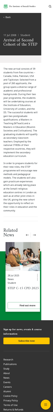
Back (7, 17)
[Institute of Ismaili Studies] (19, 6)
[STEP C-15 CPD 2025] (28, 232)
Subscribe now (26, 296)
